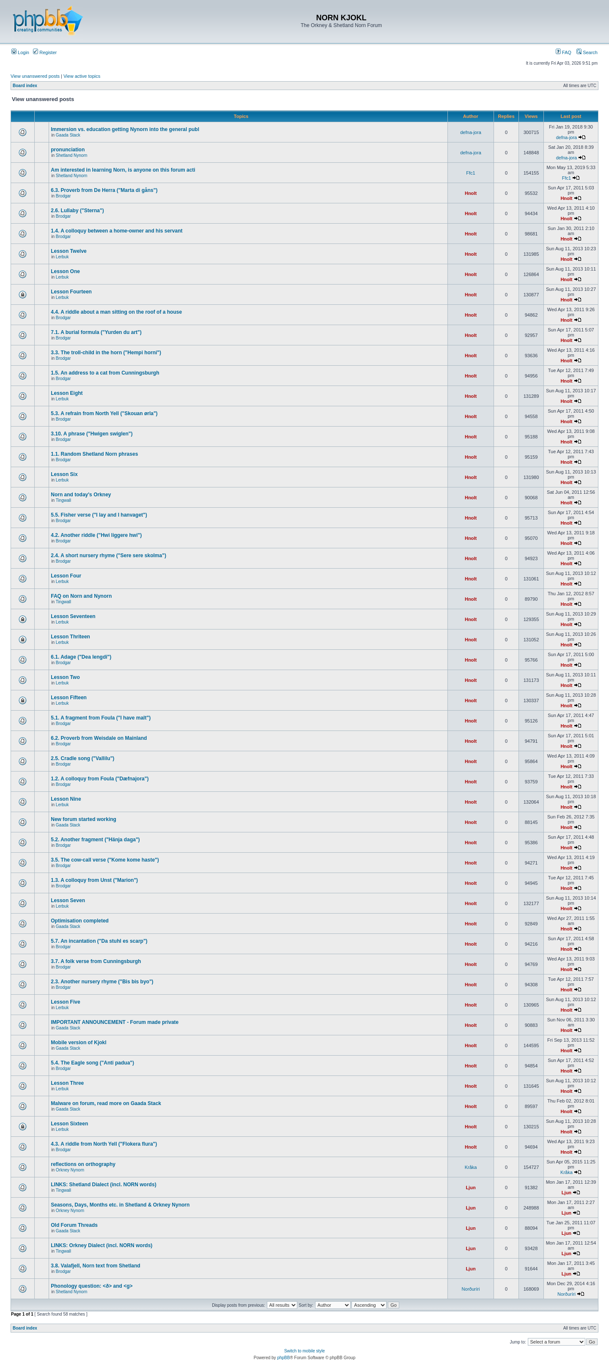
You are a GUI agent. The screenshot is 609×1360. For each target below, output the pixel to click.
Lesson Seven (68, 900)
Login (20, 52)
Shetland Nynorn (72, 155)
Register (45, 52)
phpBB (283, 1357)
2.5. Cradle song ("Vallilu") (82, 758)
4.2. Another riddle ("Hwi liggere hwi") (96, 535)
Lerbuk (62, 256)
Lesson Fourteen (71, 292)
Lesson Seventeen (73, 616)
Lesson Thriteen (70, 637)
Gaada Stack (68, 135)
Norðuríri (471, 1289)
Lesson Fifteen (69, 698)
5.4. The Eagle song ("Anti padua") (92, 1063)
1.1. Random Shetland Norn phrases (94, 454)
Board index (25, 85)
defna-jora (470, 132)
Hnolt (471, 193)
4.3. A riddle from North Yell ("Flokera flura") (104, 1144)
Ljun (470, 1187)
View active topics (81, 76)
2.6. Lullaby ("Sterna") (77, 210)
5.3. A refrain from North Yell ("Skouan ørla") (104, 413)
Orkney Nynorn (70, 1170)
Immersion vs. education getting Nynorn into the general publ (125, 129)
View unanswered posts (35, 76)
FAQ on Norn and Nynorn (81, 596)
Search (587, 52)
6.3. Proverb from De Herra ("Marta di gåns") (104, 190)
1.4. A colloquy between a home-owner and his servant (116, 231)
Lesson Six (64, 474)
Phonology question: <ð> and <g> (91, 1286)
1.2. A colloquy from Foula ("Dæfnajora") (99, 779)
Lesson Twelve (68, 251)
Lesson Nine (66, 799)
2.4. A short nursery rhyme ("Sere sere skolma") (108, 555)
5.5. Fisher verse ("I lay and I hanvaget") (99, 515)
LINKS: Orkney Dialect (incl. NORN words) (101, 1245)
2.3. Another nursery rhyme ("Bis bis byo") (102, 982)
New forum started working (83, 819)
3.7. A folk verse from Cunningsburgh (96, 961)
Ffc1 (470, 172)
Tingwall (63, 500)
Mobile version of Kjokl (78, 1042)
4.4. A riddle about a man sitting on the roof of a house (116, 312)
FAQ (563, 52)
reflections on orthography (83, 1164)
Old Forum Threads (74, 1225)
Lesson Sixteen (69, 1124)
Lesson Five (65, 1002)
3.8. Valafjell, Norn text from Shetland (95, 1266)
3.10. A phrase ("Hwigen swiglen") (91, 434)
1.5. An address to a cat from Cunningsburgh (105, 373)
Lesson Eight (66, 393)
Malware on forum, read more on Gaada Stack (106, 1103)
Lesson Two (65, 677)
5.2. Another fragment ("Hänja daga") (95, 840)
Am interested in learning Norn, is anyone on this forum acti (123, 170)
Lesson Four (66, 576)
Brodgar (63, 196)
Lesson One (65, 271)
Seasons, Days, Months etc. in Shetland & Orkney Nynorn (120, 1205)
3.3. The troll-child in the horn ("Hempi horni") (106, 353)
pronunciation (68, 150)
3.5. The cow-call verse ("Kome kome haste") (105, 860)
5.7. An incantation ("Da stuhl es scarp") (99, 941)
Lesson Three (67, 1083)
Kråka (471, 1167)
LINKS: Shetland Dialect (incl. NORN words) (103, 1185)
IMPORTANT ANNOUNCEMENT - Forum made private (114, 1022)
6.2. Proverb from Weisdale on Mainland (99, 738)
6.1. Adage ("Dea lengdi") (81, 657)
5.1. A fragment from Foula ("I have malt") (101, 718)
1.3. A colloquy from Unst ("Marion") (94, 880)
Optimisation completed (80, 921)
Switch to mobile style (304, 1351)
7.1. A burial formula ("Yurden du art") (96, 332)
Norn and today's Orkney (81, 495)
